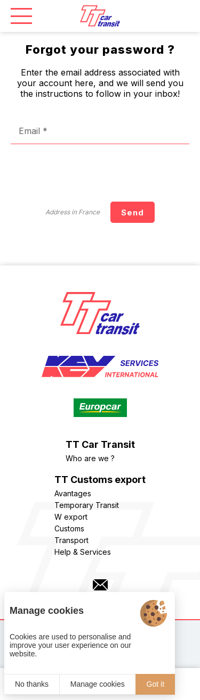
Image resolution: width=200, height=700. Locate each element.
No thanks (32, 684)
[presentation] (108, 173)
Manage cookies (97, 684)
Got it (155, 684)
